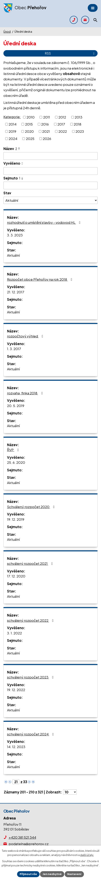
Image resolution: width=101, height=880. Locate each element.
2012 (62, 117)
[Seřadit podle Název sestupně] (19, 149)
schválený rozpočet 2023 (31, 677)
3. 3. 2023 (15, 235)
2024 (13, 138)
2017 (61, 124)
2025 (30, 138)
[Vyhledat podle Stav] (50, 200)
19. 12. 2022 (16, 690)
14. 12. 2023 (16, 746)
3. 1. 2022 (14, 633)
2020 (29, 131)
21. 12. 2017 (15, 292)
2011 (46, 117)
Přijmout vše (28, 874)
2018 (77, 124)
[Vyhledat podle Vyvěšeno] (50, 171)
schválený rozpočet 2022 (31, 620)
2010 (31, 117)
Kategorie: (12, 116)
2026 (47, 138)
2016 (45, 124)
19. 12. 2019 (15, 519)
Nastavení (74, 874)
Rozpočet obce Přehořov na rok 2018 (40, 279)
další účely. (87, 855)
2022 (62, 131)
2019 (12, 131)
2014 (12, 124)
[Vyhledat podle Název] (50, 156)
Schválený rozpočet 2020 (31, 506)
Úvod (7, 31)
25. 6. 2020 (16, 462)
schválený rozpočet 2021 (30, 563)
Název (10, 148)
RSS (70, 53)
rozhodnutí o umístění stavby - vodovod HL (44, 222)
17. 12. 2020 (16, 576)
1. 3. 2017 (14, 348)
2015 (29, 124)
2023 (79, 131)
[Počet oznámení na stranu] (70, 792)
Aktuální (13, 255)
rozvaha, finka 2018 (25, 393)
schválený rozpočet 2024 (31, 734)
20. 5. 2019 (15, 405)
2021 (46, 131)
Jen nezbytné (52, 874)
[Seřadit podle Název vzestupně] (19, 148)
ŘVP (13, 450)
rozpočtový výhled (26, 336)
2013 (78, 117)
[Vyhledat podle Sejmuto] (50, 185)
